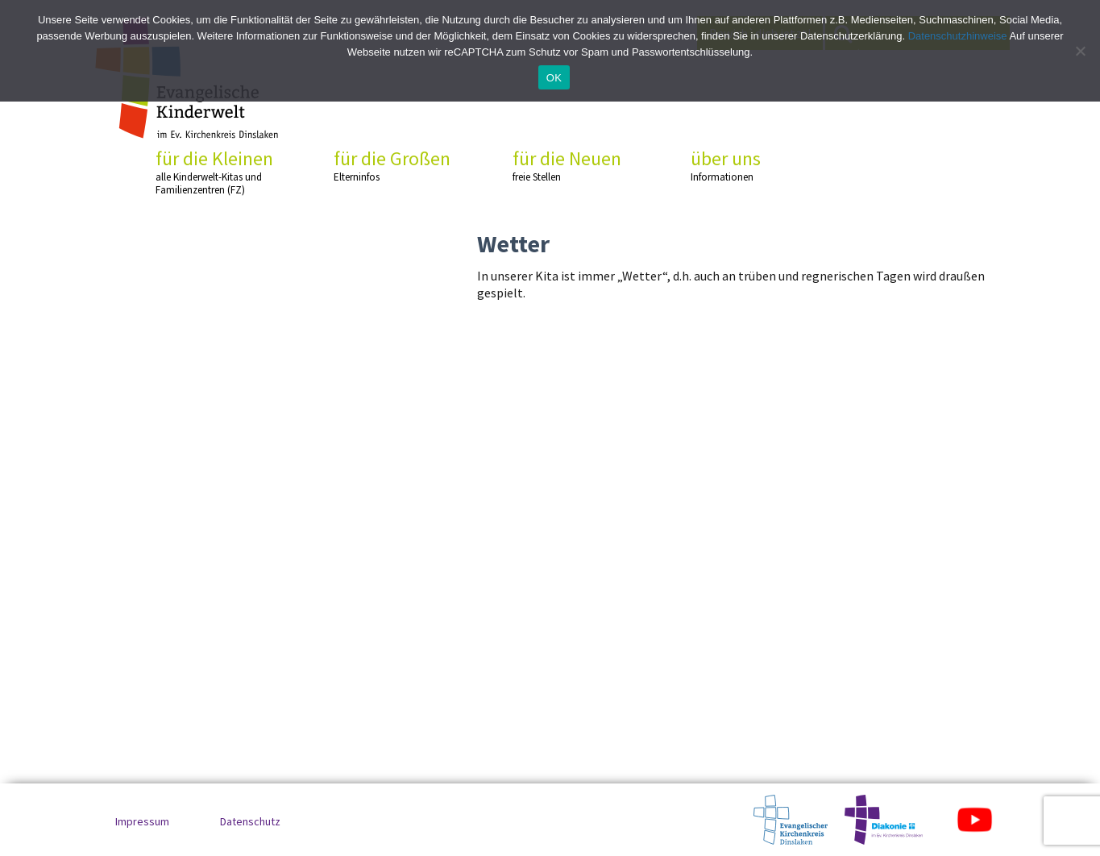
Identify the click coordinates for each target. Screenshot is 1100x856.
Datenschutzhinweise (957, 36)
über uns (751, 165)
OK (554, 78)
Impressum (142, 821)
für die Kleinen (216, 172)
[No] (1080, 51)
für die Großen (394, 165)
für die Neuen (573, 165)
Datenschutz (250, 821)
